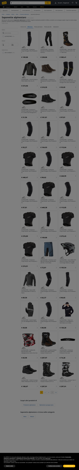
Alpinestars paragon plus (46, 405)
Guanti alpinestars (26, 10)
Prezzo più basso (38, 27)
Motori (15, 7)
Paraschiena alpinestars (71, 10)
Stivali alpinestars (15, 10)
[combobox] (27, 2)
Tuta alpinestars (37, 10)
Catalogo (8, 14)
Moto (28, 7)
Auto (22, 7)
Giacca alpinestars (48, 10)
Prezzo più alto (47, 27)
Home (3, 14)
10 (55, 392)
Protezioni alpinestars (24, 14)
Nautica (35, 7)
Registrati (66, 3)
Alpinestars (5, 10)
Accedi (60, 3)
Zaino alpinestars (59, 10)
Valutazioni (56, 27)
